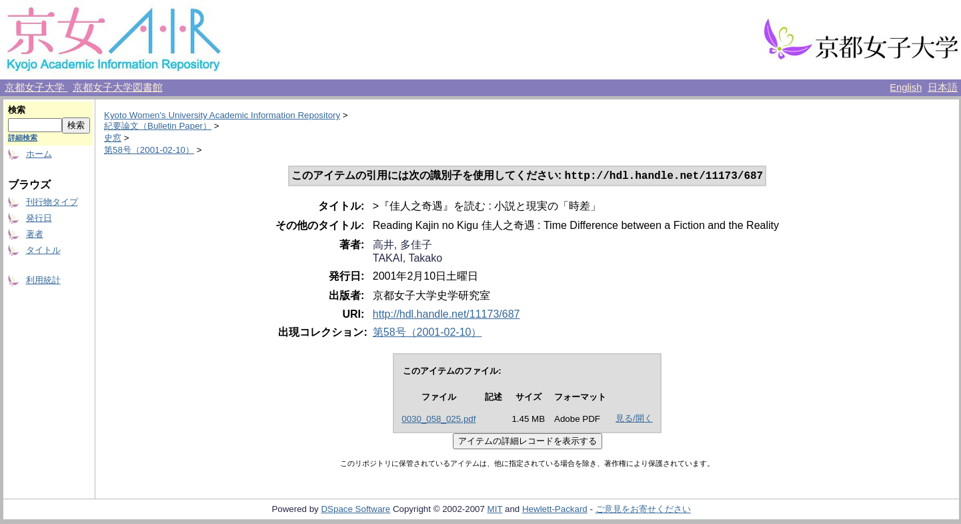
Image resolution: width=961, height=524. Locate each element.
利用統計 (43, 280)
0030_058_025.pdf (438, 420)
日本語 (943, 87)
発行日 (39, 218)
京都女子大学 (36, 87)
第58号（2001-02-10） (149, 150)
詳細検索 (22, 138)
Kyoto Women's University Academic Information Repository (222, 115)
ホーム (39, 154)
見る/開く (634, 420)
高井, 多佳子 (402, 246)
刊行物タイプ (52, 202)
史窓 (112, 138)
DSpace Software (355, 510)
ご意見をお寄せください (643, 510)
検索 (16, 110)
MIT (495, 510)
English (906, 87)
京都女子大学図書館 (118, 87)
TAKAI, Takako (407, 259)
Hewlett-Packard (555, 510)
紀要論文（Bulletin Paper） (157, 126)
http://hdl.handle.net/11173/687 (446, 315)
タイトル (43, 250)
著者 (34, 234)
